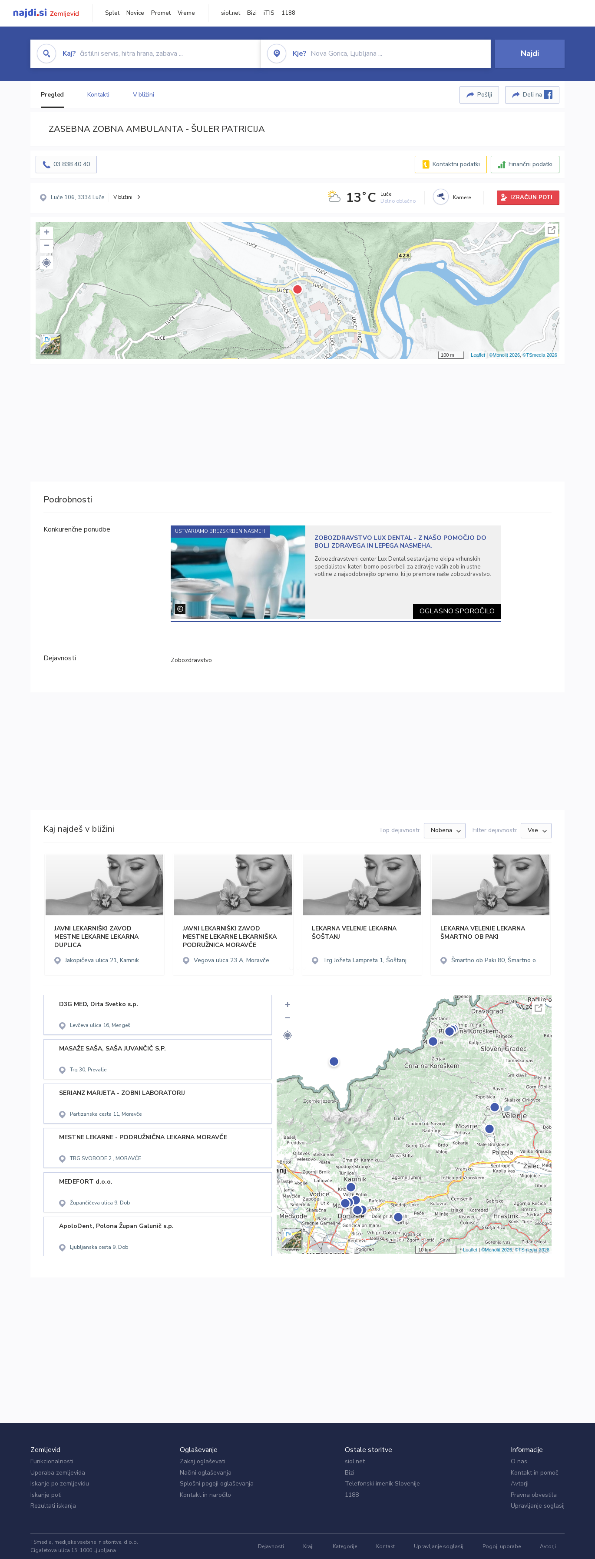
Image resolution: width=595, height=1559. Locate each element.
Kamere (462, 197)
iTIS (269, 13)
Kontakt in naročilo (205, 1495)
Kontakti (98, 94)
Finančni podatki (530, 164)
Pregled (52, 94)
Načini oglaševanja (205, 1473)
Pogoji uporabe (502, 1546)
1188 (288, 13)
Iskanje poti (46, 1495)
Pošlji (484, 94)
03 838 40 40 (71, 164)
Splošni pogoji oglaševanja (217, 1483)
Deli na (537, 94)
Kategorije (345, 1546)
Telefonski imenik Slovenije (382, 1483)
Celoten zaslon (551, 230)
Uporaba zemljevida (57, 1473)
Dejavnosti (271, 1546)
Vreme (186, 13)
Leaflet (478, 355)
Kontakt (385, 1546)
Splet (112, 13)
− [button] (47, 246)
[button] (46, 262)
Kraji (308, 1546)
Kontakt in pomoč (534, 1473)
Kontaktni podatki (456, 164)
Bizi (252, 13)
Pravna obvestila (534, 1495)
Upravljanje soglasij (538, 1506)
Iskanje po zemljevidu (59, 1483)
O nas (519, 1461)
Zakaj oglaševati (202, 1461)
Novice (135, 13)
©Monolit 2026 (504, 355)
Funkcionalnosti (51, 1461)
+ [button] (47, 233)
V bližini (143, 94)
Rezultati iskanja (53, 1506)
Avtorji (520, 1483)
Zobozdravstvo (191, 660)
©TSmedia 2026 (539, 355)
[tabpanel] (336, 572)
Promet (161, 13)
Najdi (530, 53)
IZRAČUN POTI (531, 197)
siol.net (230, 13)
